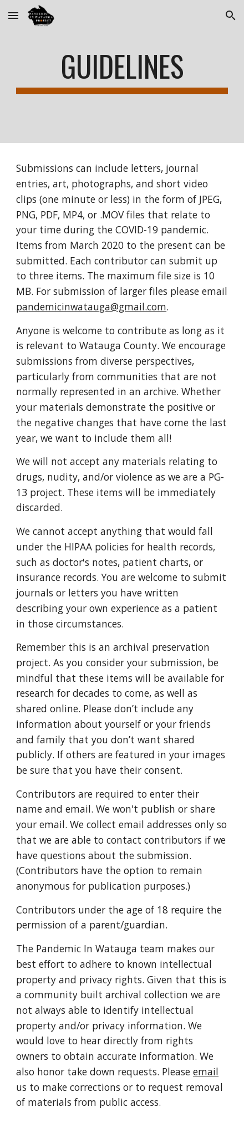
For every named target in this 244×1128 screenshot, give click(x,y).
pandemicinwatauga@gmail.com (91, 306)
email (205, 1071)
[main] (122, 71)
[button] (13, 15)
